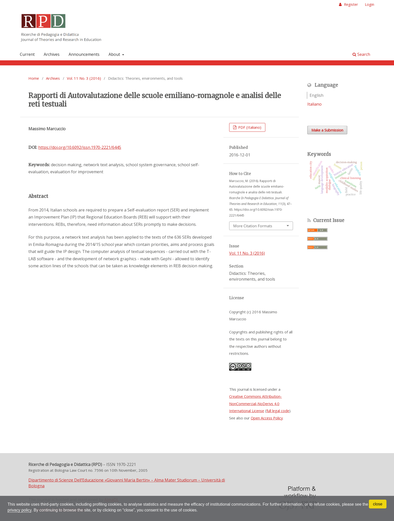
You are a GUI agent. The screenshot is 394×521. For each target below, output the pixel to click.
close (377, 504)
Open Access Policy (267, 417)
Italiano (314, 104)
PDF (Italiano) (249, 127)
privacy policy (19, 510)
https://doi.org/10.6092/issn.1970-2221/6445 (79, 147)
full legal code (277, 410)
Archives (52, 54)
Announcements (84, 54)
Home (33, 78)
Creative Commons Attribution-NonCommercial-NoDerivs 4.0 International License (255, 403)
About (115, 54)
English (316, 95)
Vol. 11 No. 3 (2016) (84, 78)
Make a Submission (327, 130)
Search (361, 54)
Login (369, 4)
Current (27, 54)
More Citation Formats (252, 225)
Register (350, 4)
